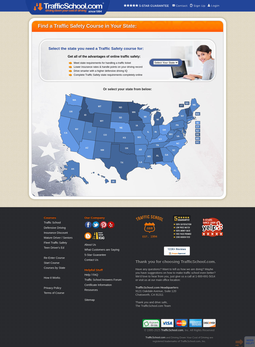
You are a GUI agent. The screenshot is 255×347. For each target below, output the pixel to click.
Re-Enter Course (54, 257)
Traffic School (52, 222)
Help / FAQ (91, 274)
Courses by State (54, 267)
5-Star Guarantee (95, 254)
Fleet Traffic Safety (55, 242)
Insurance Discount (56, 232)
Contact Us (91, 259)
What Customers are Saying (101, 249)
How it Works (52, 277)
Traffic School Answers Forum (103, 279)
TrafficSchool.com (172, 330)
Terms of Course (54, 292)
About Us (90, 244)
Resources (91, 289)
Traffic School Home (68, 7)
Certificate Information (98, 284)
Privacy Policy (52, 287)
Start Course (52, 262)
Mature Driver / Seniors (58, 237)
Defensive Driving (55, 227)
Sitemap (89, 299)
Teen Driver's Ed (54, 247)
